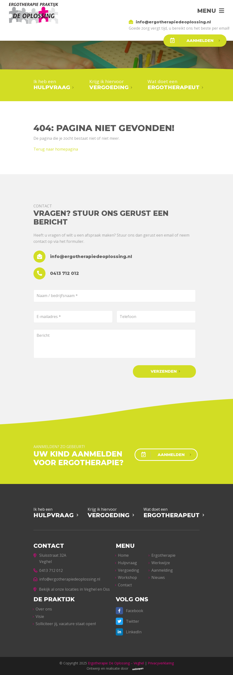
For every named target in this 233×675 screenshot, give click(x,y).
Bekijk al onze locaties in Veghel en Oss (71, 589)
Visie (40, 616)
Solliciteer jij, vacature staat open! (66, 623)
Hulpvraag (127, 562)
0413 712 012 (48, 570)
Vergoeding (128, 570)
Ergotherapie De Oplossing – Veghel (116, 663)
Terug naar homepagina (55, 149)
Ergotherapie (163, 555)
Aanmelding (162, 570)
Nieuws (158, 577)
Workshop (127, 577)
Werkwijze (160, 562)
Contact (125, 585)
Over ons (44, 609)
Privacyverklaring (161, 663)
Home (123, 555)
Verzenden (164, 371)
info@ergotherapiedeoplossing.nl (66, 579)
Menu (206, 10)
